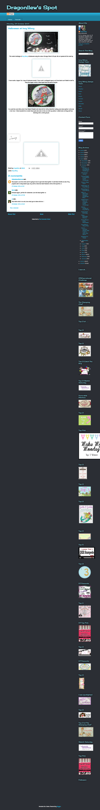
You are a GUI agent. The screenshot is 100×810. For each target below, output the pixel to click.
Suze (80, 111)
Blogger (59, 806)
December (85, 160)
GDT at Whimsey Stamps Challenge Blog (84, 195)
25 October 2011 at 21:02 (18, 204)
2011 (82, 159)
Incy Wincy (25, 56)
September (85, 240)
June (83, 248)
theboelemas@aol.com (17, 179)
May (83, 250)
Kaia (80, 93)
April (83, 252)
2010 (82, 261)
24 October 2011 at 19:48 (18, 195)
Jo (12, 199)
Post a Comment (14, 208)
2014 (82, 152)
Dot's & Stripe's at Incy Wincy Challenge (85, 168)
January (84, 258)
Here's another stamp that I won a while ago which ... (85, 231)
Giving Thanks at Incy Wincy (85, 208)
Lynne (80, 101)
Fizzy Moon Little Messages (85, 221)
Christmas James (84, 173)
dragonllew (83, 31)
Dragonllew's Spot (32, 7)
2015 (82, 150)
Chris (80, 86)
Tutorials (17, 19)
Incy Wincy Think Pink (85, 225)
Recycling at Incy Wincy (85, 189)
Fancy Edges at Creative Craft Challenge (85, 178)
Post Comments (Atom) (44, 219)
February (84, 256)
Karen (13, 190)
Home (10, 19)
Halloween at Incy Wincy (85, 186)
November (85, 162)
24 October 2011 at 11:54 (18, 186)
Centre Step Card (85, 183)
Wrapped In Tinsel (84, 237)
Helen (80, 91)
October (84, 165)
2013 (82, 154)
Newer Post (11, 214)
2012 (82, 156)
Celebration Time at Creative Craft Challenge (84, 202)
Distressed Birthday (84, 212)
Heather (81, 89)
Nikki (80, 106)
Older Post (71, 214)
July (83, 246)
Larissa (81, 98)
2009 (82, 263)
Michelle (81, 103)
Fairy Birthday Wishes (84, 216)
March (84, 254)
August (84, 243)
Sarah (80, 108)
